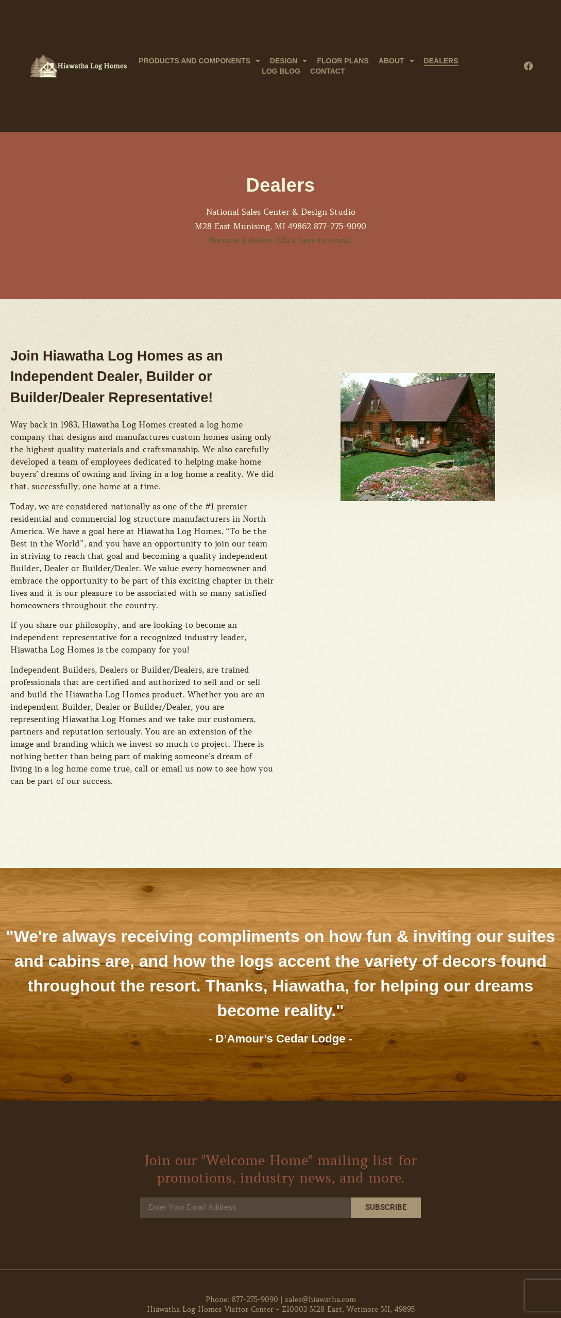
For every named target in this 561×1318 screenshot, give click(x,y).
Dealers (441, 61)
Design (289, 61)
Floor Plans (342, 61)
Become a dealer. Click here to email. (280, 240)
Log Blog (281, 71)
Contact (327, 71)
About (396, 61)
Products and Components (199, 61)
